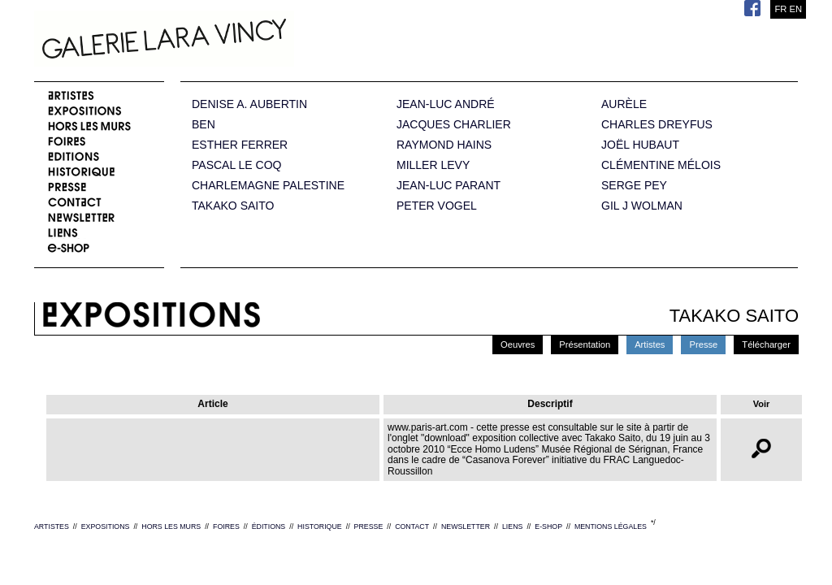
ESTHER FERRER (240, 145)
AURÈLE (624, 104)
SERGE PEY (634, 185)
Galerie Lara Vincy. (245, 40)
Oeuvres (517, 344)
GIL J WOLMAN (641, 206)
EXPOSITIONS (105, 526)
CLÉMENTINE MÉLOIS (661, 165)
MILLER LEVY (433, 165)
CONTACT (412, 526)
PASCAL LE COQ (236, 165)
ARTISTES (51, 526)
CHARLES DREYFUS (657, 124)
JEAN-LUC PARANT (448, 185)
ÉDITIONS (269, 526)
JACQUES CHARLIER (453, 124)
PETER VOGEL (436, 206)
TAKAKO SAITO (233, 206)
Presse (703, 344)
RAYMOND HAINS (444, 145)
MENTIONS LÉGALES (610, 526)
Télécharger (766, 344)
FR (780, 9)
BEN (203, 124)
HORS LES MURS (171, 526)
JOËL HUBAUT (640, 145)
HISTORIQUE (319, 526)
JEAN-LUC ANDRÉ (445, 104)
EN (795, 9)
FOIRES (226, 526)
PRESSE (369, 526)
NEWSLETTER (465, 526)
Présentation (584, 344)
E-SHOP (548, 526)
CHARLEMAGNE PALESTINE (268, 185)
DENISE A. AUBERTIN (249, 104)
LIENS (512, 526)
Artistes (650, 344)
